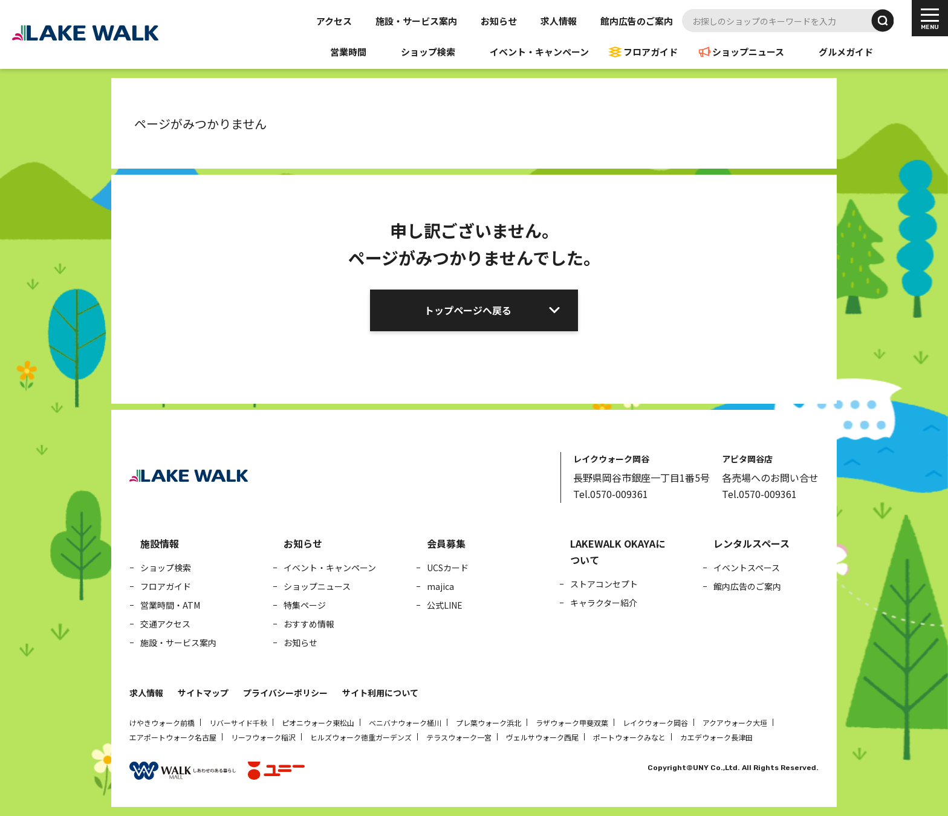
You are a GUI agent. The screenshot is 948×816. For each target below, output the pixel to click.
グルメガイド (846, 51)
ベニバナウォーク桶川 (405, 722)
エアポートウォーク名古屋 (172, 737)
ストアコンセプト (604, 584)
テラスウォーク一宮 (459, 737)
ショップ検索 (428, 51)
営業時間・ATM (170, 605)
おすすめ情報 (309, 624)
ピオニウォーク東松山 (318, 722)
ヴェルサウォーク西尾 (542, 737)
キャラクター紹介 (603, 603)
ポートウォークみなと (629, 737)
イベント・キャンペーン (539, 51)
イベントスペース (746, 568)
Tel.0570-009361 (610, 494)
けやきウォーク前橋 (162, 722)
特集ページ (305, 605)
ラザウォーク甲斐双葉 (572, 722)
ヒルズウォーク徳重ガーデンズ (361, 737)
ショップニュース (748, 51)
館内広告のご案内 (636, 21)
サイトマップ (203, 693)
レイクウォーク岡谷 (655, 722)
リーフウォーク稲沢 (263, 737)
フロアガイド (650, 51)
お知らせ (499, 21)
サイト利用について (380, 693)
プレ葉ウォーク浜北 (488, 722)
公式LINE (445, 605)
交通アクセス (165, 624)
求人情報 (559, 21)
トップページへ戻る (467, 310)
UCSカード (448, 568)
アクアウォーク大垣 (735, 722)
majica (440, 586)
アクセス (334, 21)
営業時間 (348, 51)
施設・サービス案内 (416, 21)
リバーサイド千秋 (238, 722)
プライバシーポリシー (285, 693)
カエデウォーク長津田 (716, 737)
